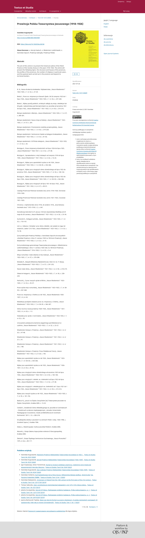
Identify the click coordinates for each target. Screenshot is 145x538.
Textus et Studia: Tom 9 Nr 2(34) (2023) (58, 467)
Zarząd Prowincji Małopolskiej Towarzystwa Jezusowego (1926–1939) (60, 460)
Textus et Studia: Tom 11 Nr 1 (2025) (67, 502)
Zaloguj (128, 1)
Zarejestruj (121, 1)
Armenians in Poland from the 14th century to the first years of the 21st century (64, 480)
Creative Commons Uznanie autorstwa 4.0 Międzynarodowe (86, 151)
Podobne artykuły (24, 450)
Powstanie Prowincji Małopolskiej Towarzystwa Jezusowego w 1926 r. (60, 455)
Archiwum (42, 11)
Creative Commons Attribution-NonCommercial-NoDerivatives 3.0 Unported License (85, 122)
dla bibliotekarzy (109, 45)
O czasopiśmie (54, 11)
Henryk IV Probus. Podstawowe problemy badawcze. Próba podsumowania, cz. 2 (63, 495)
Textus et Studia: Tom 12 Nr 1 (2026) (52, 477)
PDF (76, 74)
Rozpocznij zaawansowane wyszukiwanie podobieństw (46, 511)
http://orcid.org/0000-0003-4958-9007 (28, 38)
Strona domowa (22, 18)
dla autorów (107, 42)
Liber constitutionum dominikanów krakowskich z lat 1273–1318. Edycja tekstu (60, 485)
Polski (106, 27)
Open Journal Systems (111, 53)
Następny (92, 507)
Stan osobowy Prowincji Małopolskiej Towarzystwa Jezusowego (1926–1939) (62, 470)
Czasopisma (18, 11)
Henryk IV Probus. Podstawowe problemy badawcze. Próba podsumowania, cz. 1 (63, 490)
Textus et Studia (23, 7)
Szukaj (126, 11)
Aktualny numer (30, 11)
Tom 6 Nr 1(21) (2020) (44, 18)
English (106, 24)
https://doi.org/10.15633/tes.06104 (32, 44)
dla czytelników (108, 39)
